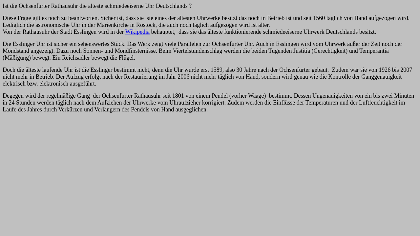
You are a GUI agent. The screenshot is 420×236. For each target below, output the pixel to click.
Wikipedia (137, 32)
